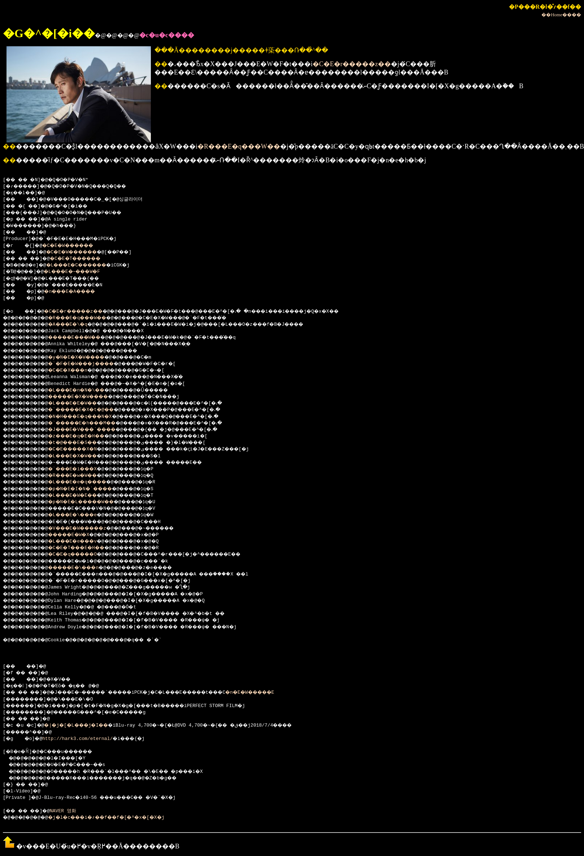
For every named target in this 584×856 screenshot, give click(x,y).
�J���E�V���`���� (92, 430)
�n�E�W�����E (287, 692)
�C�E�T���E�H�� (85, 548)
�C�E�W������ (74, 246)
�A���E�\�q (76, 324)
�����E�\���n (83, 568)
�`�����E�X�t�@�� (91, 410)
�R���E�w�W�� (81, 475)
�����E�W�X (77, 535)
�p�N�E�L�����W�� (91, 502)
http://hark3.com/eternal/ (80, 739)
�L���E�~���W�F (80, 272)
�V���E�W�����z (87, 528)
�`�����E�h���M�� (92, 423)
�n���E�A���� (77, 291)
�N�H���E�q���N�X (90, 417)
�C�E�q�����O (81, 554)
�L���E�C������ (86, 265)
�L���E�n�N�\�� (85, 390)
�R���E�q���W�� (238, 146)
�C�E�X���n (76, 370)
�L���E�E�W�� (81, 403)
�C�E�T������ (86, 259)
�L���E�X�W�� (81, 456)
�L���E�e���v (81, 541)
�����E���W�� (84, 337)
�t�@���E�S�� (81, 443)
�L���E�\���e (81, 515)
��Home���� (561, 14)
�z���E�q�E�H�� (85, 436)
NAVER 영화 (69, 811)
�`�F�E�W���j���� (91, 364)
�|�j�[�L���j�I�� (84, 725)
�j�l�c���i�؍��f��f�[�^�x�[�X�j (119, 817)
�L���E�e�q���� (87, 482)
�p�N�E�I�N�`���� (90, 489)
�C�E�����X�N (81, 449)
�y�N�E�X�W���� (85, 357)
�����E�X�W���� (88, 397)
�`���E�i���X (81, 469)
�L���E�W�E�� (81, 495)
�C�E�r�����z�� (352, 64)
